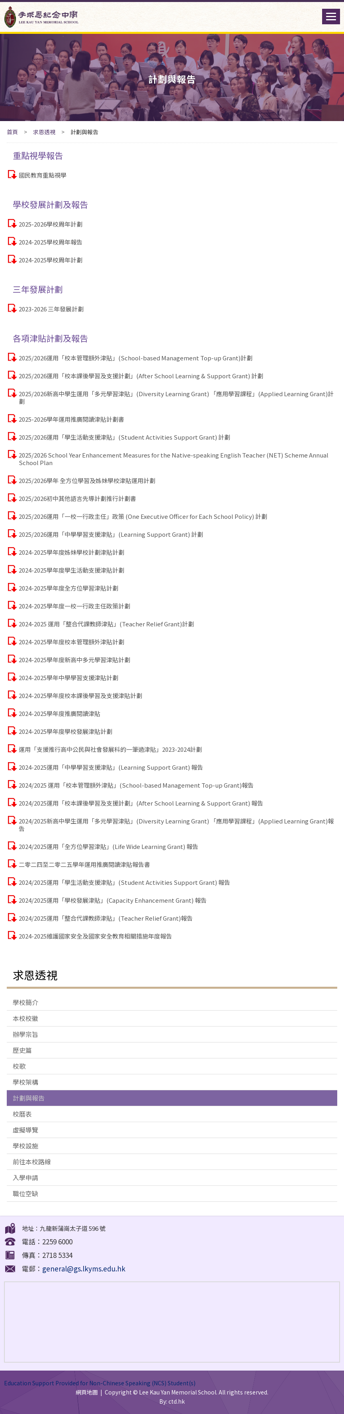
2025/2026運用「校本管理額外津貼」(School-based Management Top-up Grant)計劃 (135, 358)
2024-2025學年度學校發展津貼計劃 (65, 731)
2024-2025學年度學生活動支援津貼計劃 (71, 570)
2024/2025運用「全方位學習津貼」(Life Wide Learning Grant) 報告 (108, 846)
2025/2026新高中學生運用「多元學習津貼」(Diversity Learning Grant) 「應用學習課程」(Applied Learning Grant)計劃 (176, 397)
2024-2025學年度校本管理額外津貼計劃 (71, 642)
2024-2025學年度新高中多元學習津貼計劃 (74, 659)
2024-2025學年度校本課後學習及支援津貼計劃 (80, 695)
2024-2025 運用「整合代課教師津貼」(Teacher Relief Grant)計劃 (106, 624)
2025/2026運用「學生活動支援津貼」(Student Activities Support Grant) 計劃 (124, 437)
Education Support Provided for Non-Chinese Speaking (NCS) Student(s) (99, 1383)
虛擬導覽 (25, 1129)
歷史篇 (22, 1050)
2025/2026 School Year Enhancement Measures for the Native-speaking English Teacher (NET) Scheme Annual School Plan (173, 459)
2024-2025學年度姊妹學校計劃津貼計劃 (71, 552)
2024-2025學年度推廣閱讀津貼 (59, 713)
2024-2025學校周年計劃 (50, 260)
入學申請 (25, 1177)
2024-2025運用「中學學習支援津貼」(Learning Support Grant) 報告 (111, 767)
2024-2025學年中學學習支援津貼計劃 (68, 677)
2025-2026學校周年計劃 (50, 224)
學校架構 (25, 1082)
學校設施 (25, 1145)
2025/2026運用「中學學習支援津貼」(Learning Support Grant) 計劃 (111, 534)
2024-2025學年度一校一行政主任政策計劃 (74, 606)
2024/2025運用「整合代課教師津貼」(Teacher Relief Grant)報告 (106, 918)
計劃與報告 (29, 1098)
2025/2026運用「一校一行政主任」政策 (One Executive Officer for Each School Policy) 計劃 (143, 516)
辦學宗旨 (25, 1034)
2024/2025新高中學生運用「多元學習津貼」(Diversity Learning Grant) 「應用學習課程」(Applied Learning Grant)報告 (176, 825)
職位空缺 (25, 1193)
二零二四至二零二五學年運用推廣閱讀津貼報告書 (84, 864)
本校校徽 (25, 1018)
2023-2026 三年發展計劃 (51, 309)
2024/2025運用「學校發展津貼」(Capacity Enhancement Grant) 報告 (113, 900)
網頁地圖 (87, 1392)
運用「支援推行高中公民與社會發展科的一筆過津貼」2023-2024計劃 (110, 749)
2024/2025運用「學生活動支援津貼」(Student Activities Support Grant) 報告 (124, 882)
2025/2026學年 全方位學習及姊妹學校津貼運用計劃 (87, 480)
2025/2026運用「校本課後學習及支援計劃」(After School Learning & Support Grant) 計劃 (141, 376)
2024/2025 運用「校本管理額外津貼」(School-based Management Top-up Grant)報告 (136, 785)
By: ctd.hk (172, 1401)
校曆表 (22, 1114)
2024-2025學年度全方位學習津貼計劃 (68, 588)
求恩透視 (44, 132)
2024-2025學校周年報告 (50, 242)
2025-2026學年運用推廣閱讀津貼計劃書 (71, 419)
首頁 (12, 132)
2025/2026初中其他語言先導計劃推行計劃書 (77, 498)
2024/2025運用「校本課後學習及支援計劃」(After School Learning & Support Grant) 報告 (141, 803)
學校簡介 (25, 1002)
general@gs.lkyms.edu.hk (83, 1268)
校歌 (19, 1066)
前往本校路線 (32, 1161)
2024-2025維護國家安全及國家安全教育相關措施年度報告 (95, 936)
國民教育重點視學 (42, 175)
